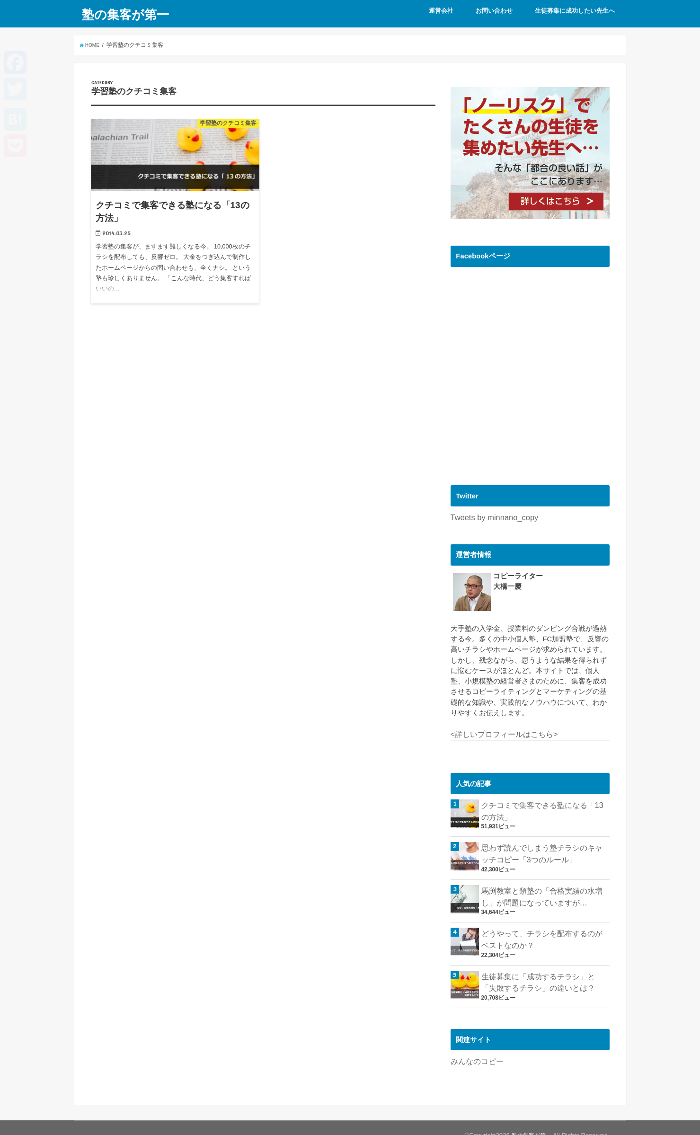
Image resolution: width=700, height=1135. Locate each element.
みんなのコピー (475, 1046)
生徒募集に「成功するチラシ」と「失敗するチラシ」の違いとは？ (545, 969)
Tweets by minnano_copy (490, 517)
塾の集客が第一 (125, 13)
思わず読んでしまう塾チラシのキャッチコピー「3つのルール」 (545, 848)
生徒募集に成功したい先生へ (575, 10)
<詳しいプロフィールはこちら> (501, 732)
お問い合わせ (494, 10)
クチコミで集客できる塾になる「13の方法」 (542, 807)
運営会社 (441, 10)
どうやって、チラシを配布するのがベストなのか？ (545, 929)
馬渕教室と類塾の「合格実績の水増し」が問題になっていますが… (545, 888)
